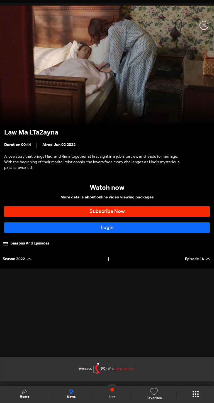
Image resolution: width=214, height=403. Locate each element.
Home (24, 394)
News (71, 394)
